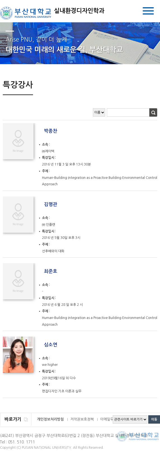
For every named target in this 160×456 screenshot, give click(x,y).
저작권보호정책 (82, 419)
